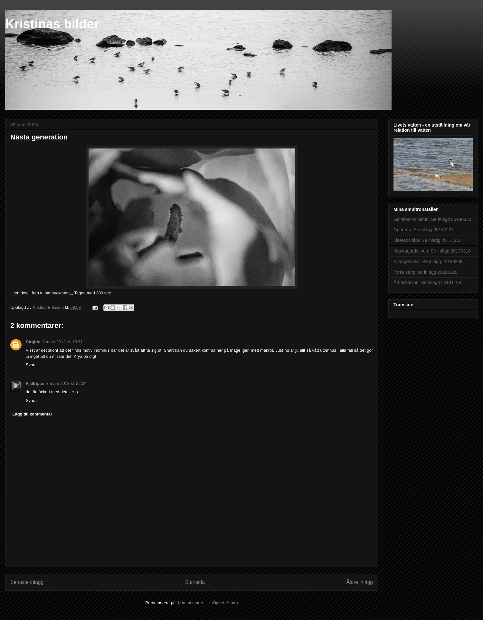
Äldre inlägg (359, 582)
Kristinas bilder (52, 24)
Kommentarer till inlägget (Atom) (208, 602)
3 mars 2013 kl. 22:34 (66, 383)
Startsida (195, 582)
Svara (31, 364)
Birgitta (33, 341)
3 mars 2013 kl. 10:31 (63, 341)
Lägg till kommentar (32, 414)
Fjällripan (35, 383)
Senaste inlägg (26, 582)
